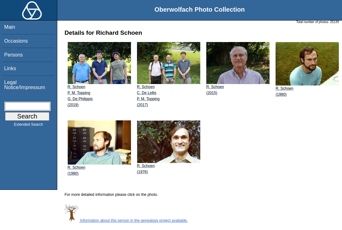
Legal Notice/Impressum (24, 85)
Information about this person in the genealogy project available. (126, 220)
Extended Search (28, 126)
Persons (13, 55)
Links (10, 68)
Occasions (16, 41)
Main (9, 27)
